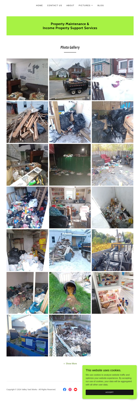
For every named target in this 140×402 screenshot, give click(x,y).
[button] (86, 5)
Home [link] (39, 5)
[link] (70, 28)
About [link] (70, 5)
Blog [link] (100, 5)
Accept (110, 398)
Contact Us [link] (54, 5)
